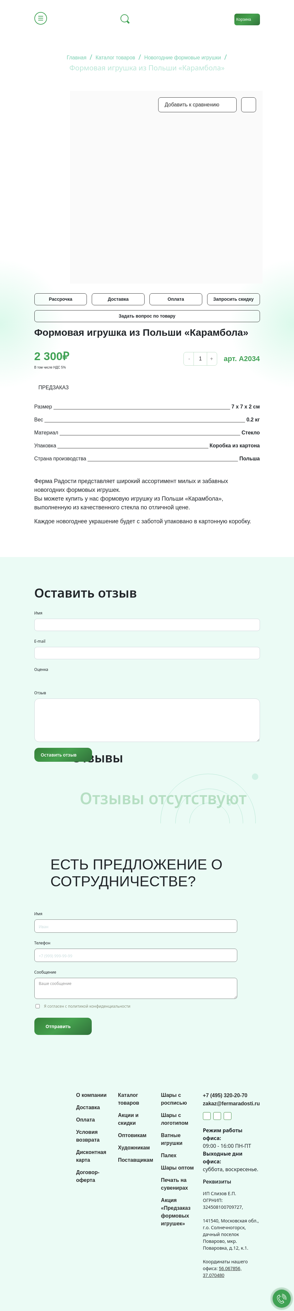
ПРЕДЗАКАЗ (54, 387)
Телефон (42, 943)
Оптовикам (132, 1135)
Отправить (58, 1026)
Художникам (134, 1147)
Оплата (176, 299)
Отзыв (40, 693)
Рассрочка (60, 299)
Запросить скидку (233, 299)
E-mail (40, 641)
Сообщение (45, 972)
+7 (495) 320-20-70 (225, 1095)
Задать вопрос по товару (147, 316)
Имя (38, 613)
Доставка (118, 299)
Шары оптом (177, 1168)
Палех (169, 1155)
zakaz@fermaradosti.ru (231, 1103)
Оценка (41, 669)
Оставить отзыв (59, 755)
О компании (91, 1095)
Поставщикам (135, 1160)
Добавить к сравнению (192, 104)
